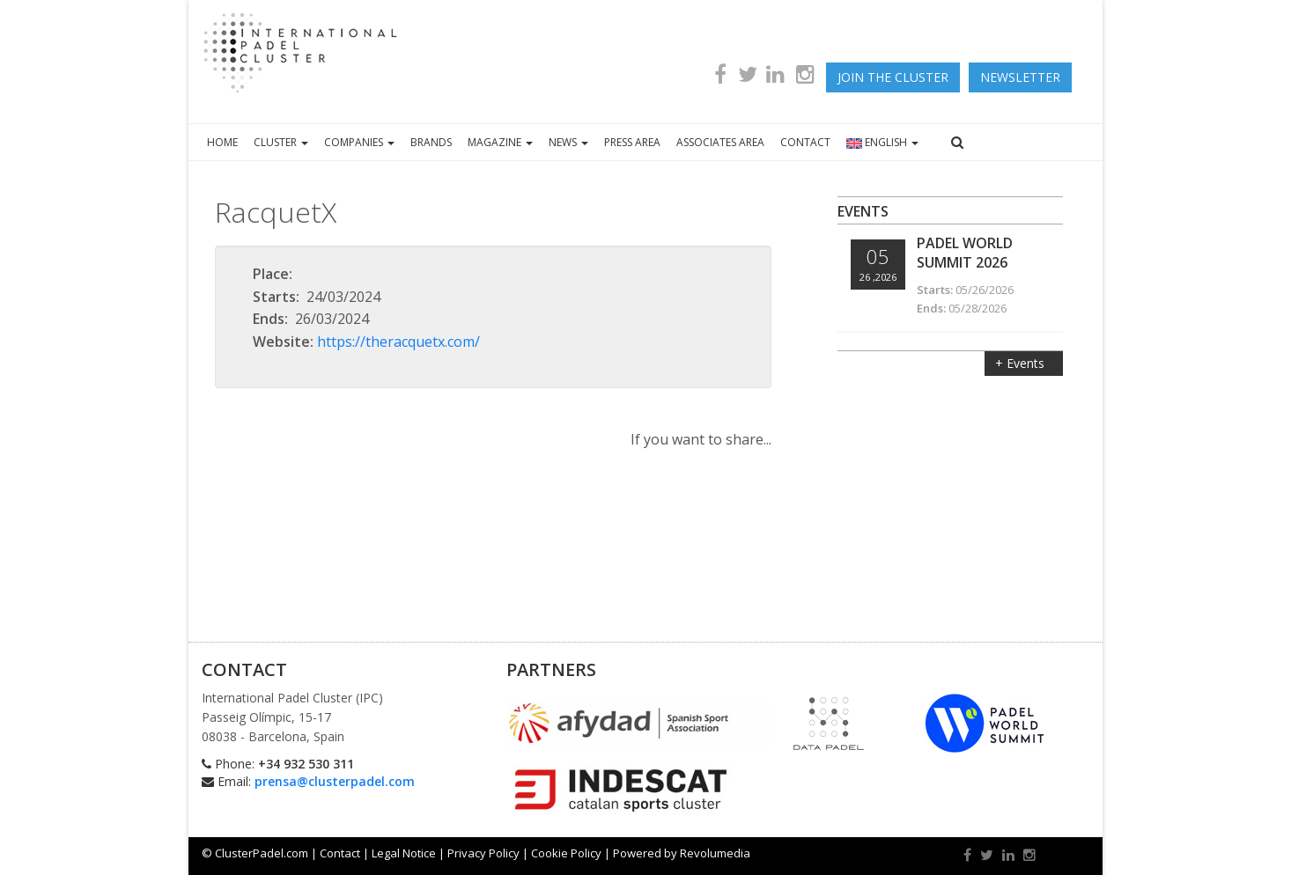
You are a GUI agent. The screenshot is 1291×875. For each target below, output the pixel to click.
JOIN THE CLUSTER (892, 77)
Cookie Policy (566, 853)
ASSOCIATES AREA (720, 142)
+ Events (1021, 363)
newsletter (1020, 77)
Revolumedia (715, 853)
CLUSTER (281, 142)
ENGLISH (882, 142)
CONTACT (805, 142)
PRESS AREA (632, 142)
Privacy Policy (483, 853)
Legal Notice (404, 853)
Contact (340, 853)
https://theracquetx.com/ (398, 341)
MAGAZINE (500, 142)
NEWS (568, 142)
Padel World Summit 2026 (965, 252)
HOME (222, 142)
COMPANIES (359, 142)
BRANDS (431, 142)
